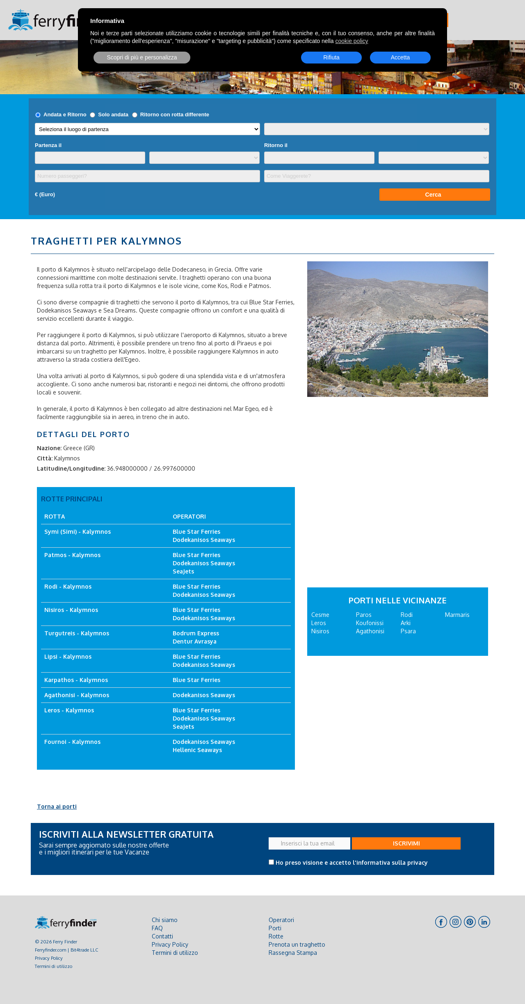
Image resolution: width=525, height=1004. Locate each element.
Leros (318, 622)
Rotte (276, 936)
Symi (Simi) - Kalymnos (77, 531)
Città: (44, 458)
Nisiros (320, 631)
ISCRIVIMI (406, 843)
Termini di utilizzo (53, 966)
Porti (275, 928)
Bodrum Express (196, 633)
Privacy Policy (49, 958)
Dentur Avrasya (195, 641)
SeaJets (183, 571)
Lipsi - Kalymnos (67, 656)
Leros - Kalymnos (69, 710)
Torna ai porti (57, 806)
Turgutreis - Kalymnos (76, 633)
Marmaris (457, 614)
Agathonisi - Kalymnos (76, 694)
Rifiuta (331, 57)
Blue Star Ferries (196, 531)
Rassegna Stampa (293, 952)
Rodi (407, 614)
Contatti (162, 936)
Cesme (320, 614)
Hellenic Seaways (197, 749)
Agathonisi (370, 631)
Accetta (400, 57)
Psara (408, 631)
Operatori (281, 919)
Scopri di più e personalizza (142, 57)
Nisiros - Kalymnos (71, 609)
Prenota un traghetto (297, 944)
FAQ (157, 928)
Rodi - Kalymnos (67, 586)
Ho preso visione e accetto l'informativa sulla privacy (352, 862)
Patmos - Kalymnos (72, 554)
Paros (364, 614)
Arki (406, 622)
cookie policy (351, 41)
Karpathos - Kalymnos (76, 679)
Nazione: (49, 447)
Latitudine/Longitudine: (71, 468)
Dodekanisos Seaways (204, 539)
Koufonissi (369, 622)
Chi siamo (165, 919)
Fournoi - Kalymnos (72, 741)
